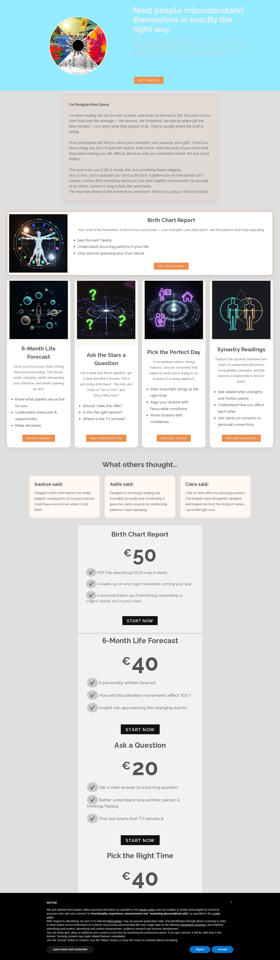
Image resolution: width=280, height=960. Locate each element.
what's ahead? (39, 438)
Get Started (148, 80)
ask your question (106, 438)
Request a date (173, 438)
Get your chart (171, 266)
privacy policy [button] (147, 909)
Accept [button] (222, 949)
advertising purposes (193, 924)
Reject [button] (200, 949)
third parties (115, 921)
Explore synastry (241, 438)
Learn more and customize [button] (70, 949)
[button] (231, 902)
